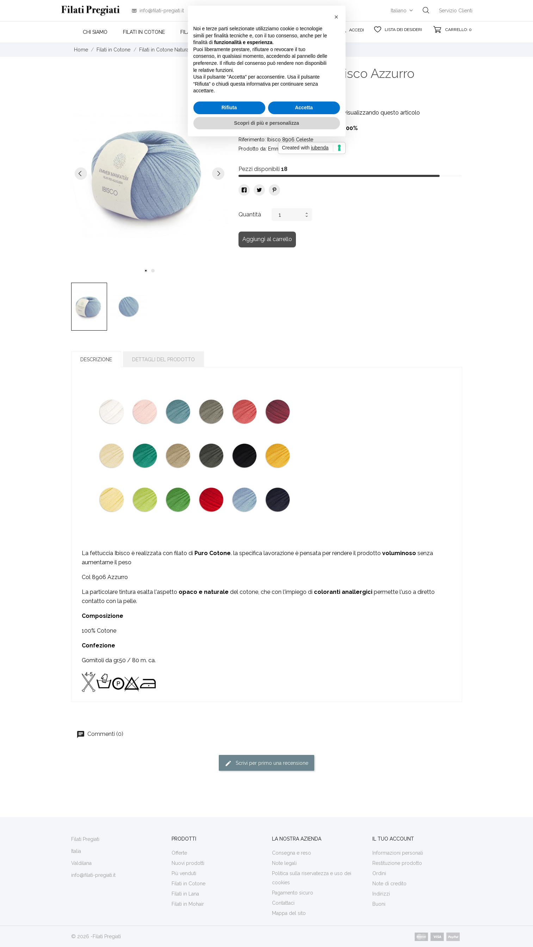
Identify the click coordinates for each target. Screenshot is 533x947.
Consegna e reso (291, 853)
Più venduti (184, 873)
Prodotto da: (252, 149)
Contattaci (283, 903)
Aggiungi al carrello (267, 239)
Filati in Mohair (250, 32)
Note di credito (389, 883)
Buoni (378, 904)
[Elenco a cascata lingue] (402, 10)
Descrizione (96, 359)
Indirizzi (381, 894)
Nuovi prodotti (188, 863)
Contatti (297, 32)
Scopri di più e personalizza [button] (266, 525)
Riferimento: (252, 139)
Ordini (379, 873)
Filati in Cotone (144, 32)
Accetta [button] (304, 510)
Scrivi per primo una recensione (266, 763)
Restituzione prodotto (397, 863)
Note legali (284, 863)
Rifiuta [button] (229, 510)
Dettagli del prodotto (163, 359)
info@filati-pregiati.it (162, 10)
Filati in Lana (197, 32)
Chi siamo (95, 32)
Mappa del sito (289, 913)
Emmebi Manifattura (290, 149)
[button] (336, 419)
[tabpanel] (149, 173)
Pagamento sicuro (292, 893)
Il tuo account (393, 839)
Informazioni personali (397, 853)
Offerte (179, 853)
